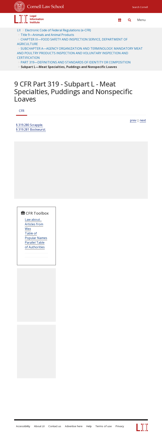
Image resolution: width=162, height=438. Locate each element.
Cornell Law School (44, 6)
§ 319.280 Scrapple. (29, 125)
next (143, 120)
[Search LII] (129, 20)
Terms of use (104, 426)
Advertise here (74, 426)
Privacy (120, 426)
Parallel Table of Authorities (35, 244)
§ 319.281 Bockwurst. (31, 129)
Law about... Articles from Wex (34, 224)
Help (89, 426)
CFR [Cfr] (21, 111)
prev (133, 120)
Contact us (54, 426)
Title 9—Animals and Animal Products (47, 35)
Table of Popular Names (36, 235)
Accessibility (23, 426)
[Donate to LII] (119, 20)
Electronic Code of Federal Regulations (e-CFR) (58, 30)
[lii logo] (29, 19)
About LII (39, 426)
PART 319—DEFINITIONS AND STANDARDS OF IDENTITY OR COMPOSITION (76, 62)
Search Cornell (140, 7)
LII (19, 30)
